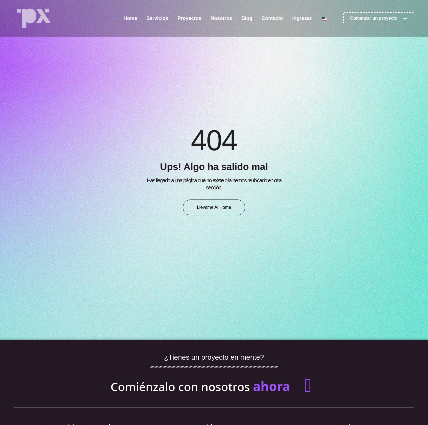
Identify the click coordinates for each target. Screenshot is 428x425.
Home (130, 18)
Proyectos (189, 18)
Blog (247, 18)
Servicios (157, 18)
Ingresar (302, 18)
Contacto (272, 18)
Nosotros (221, 18)
